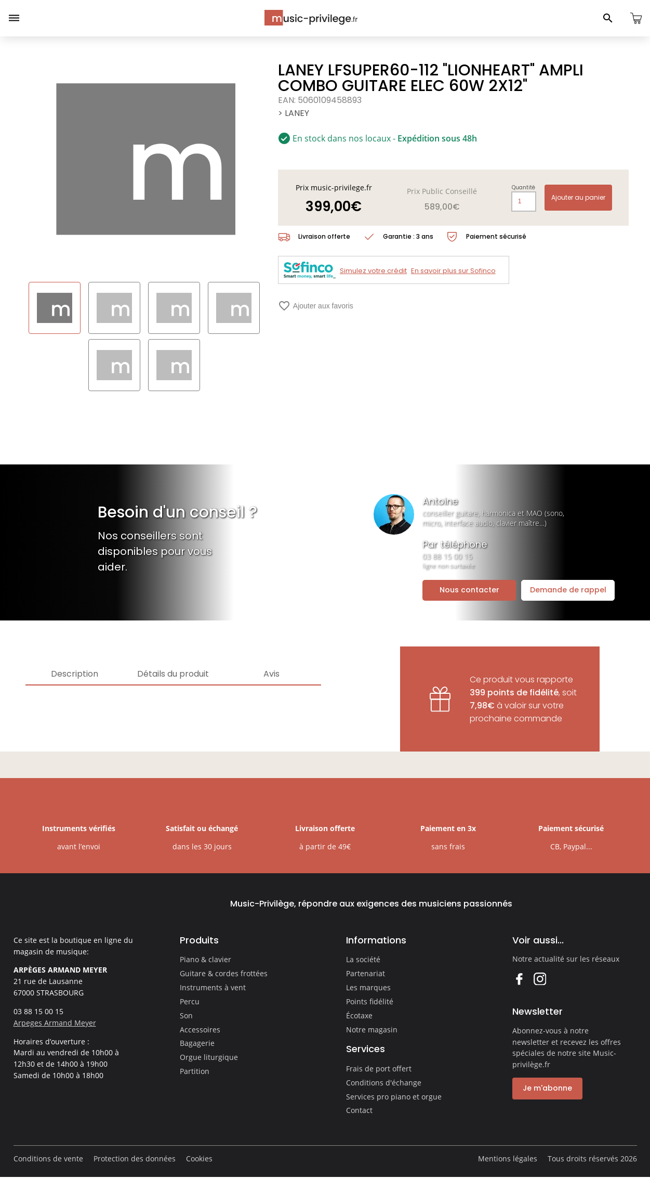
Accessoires (200, 1029)
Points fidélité (369, 1001)
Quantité (523, 187)
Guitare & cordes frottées (224, 973)
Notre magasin (371, 1029)
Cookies (199, 1158)
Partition (194, 1071)
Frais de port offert (379, 1068)
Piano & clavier (205, 959)
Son (186, 1015)
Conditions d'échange (383, 1083)
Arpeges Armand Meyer (55, 1023)
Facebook (518, 978)
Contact (359, 1110)
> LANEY (293, 113)
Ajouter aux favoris (315, 306)
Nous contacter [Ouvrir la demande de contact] (469, 590)
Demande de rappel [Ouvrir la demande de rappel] (568, 590)
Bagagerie (197, 1043)
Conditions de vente (48, 1158)
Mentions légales (507, 1158)
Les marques (368, 987)
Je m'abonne (547, 1088)
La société (363, 959)
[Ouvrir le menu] (14, 18)
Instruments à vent (213, 987)
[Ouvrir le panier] (636, 18)
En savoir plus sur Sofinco (453, 271)
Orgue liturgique (209, 1057)
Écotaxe (359, 1015)
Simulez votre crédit (373, 271)
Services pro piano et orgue (394, 1097)
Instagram (539, 978)
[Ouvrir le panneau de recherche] (608, 18)
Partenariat (365, 973)
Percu (190, 1001)
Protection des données (135, 1158)
